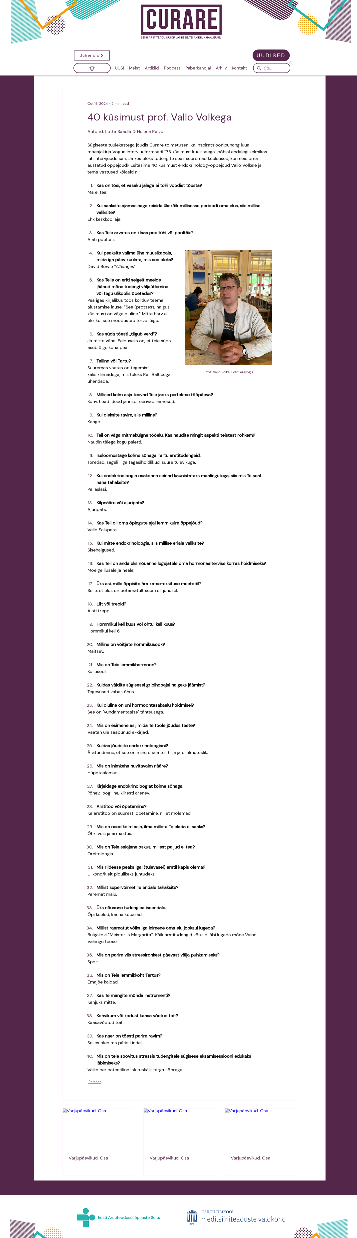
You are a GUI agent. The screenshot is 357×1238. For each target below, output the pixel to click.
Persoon (94, 1082)
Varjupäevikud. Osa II (171, 1158)
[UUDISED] (271, 55)
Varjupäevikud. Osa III (90, 1158)
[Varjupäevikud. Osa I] (261, 1128)
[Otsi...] (271, 68)
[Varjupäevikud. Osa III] (99, 1128)
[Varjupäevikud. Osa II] (180, 1128)
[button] (92, 55)
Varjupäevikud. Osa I (252, 1158)
